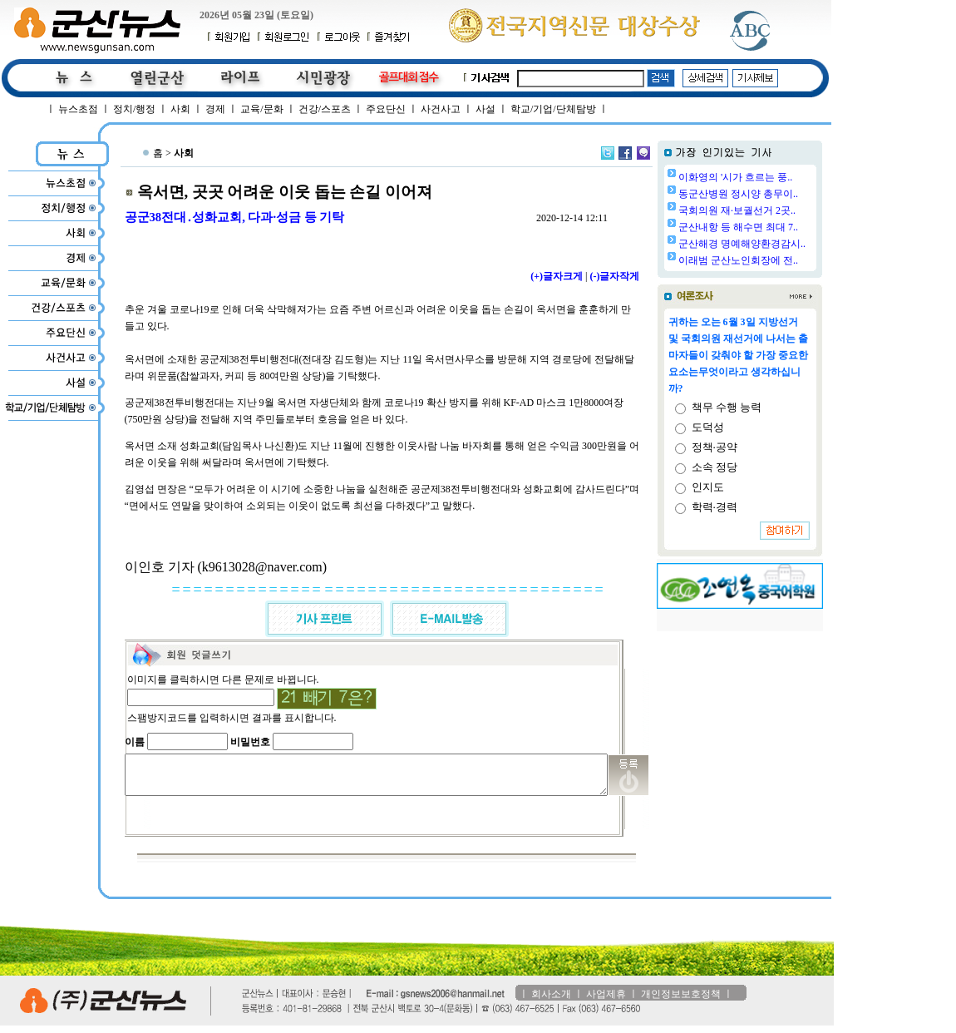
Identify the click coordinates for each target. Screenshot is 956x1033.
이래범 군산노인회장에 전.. (780, 260)
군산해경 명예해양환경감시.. (784, 244)
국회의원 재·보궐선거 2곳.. (779, 210)
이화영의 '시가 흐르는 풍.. (778, 177)
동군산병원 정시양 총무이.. (780, 194)
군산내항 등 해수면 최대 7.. (780, 227)
